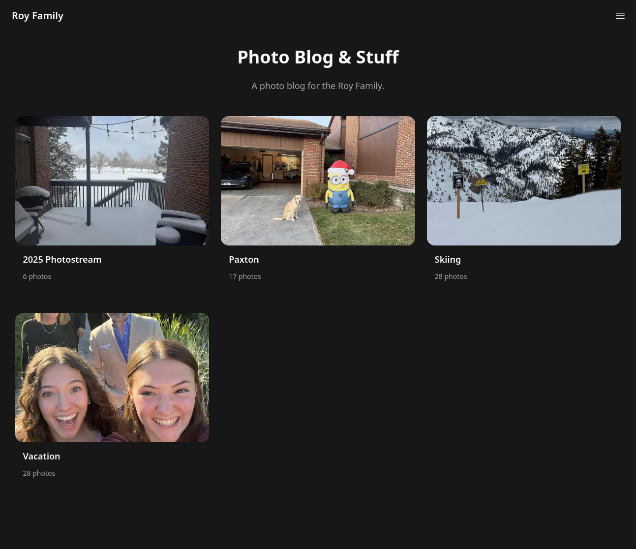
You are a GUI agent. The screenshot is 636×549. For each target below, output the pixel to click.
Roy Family (37, 15)
